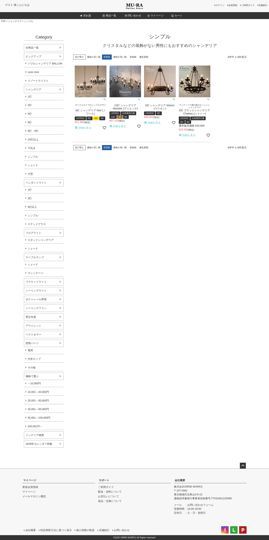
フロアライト (33, 232)
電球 (30, 350)
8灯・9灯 (33, 130)
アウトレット (33, 325)
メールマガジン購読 (34, 496)
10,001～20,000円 (38, 391)
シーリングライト (36, 290)
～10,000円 (34, 383)
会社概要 (180, 480)
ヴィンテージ (35, 272)
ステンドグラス (37, 224)
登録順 (133, 57)
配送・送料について (110, 491)
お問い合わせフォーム (200, 504)
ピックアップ (33, 56)
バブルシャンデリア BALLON (45, 63)
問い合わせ (133, 15)
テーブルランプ (35, 257)
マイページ (155, 15)
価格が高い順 (120, 57)
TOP (3, 21)
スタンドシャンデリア (41, 239)
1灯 (30, 96)
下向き (31, 148)
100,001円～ (35, 426)
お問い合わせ (122, 530)
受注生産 (31, 316)
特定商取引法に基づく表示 (56, 530)
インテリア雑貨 (35, 435)
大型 (30, 173)
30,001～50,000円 (38, 409)
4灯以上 (32, 206)
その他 (31, 367)
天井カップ (34, 358)
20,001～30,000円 (38, 400)
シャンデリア (14, 21)
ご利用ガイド (248, 5)
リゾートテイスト (38, 80)
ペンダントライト (36, 182)
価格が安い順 (94, 57)
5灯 (30, 113)
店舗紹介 (263, 5)
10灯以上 (33, 139)
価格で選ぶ (32, 376)
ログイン (219, 5)
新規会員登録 (30, 486)
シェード (33, 165)
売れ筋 (85, 15)
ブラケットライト (36, 281)
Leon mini (33, 72)
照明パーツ (32, 343)
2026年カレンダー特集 (39, 443)
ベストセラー (33, 334)
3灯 (30, 105)
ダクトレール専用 (36, 299)
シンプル (33, 156)
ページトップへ (243, 466)
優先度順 (143, 57)
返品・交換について (110, 500)
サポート (104, 480)
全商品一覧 (32, 47)
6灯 (30, 122)
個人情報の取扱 (85, 530)
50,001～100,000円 (39, 417)
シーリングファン (36, 308)
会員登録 (232, 5)
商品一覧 (109, 15)
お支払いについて (108, 496)
